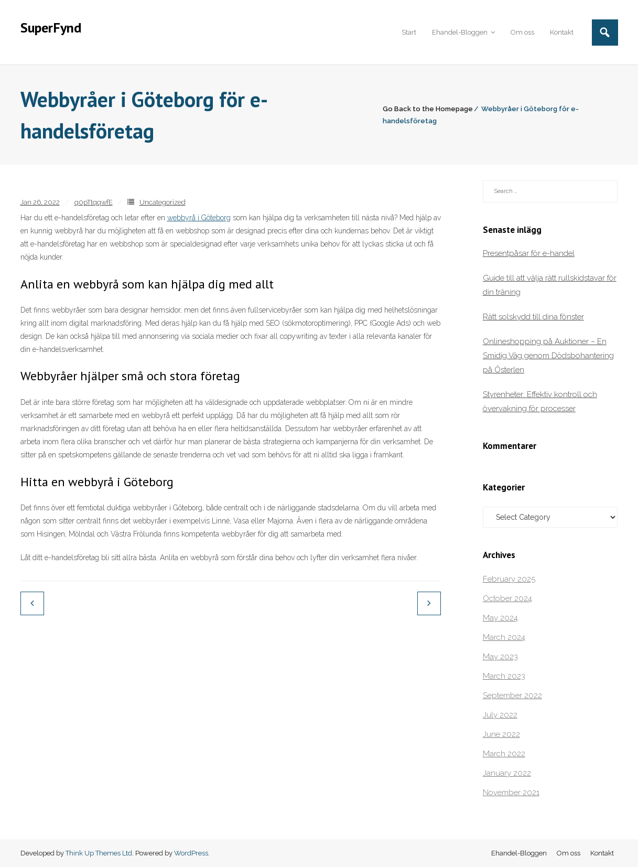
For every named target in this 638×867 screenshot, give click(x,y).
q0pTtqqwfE (93, 202)
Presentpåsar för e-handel (529, 253)
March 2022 (504, 753)
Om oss (568, 853)
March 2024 (504, 637)
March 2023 (504, 676)
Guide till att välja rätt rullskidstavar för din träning (550, 285)
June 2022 (501, 734)
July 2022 (500, 715)
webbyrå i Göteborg (199, 217)
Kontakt (602, 853)
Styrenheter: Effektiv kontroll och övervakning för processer (540, 401)
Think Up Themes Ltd (99, 853)
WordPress (191, 853)
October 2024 (507, 598)
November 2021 (511, 792)
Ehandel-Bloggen (519, 853)
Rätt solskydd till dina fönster (533, 317)
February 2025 (509, 579)
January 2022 (507, 773)
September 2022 (512, 695)
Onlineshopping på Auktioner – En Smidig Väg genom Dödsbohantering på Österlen (548, 355)
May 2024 (500, 618)
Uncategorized (162, 202)
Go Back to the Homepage (428, 109)
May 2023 (500, 656)
